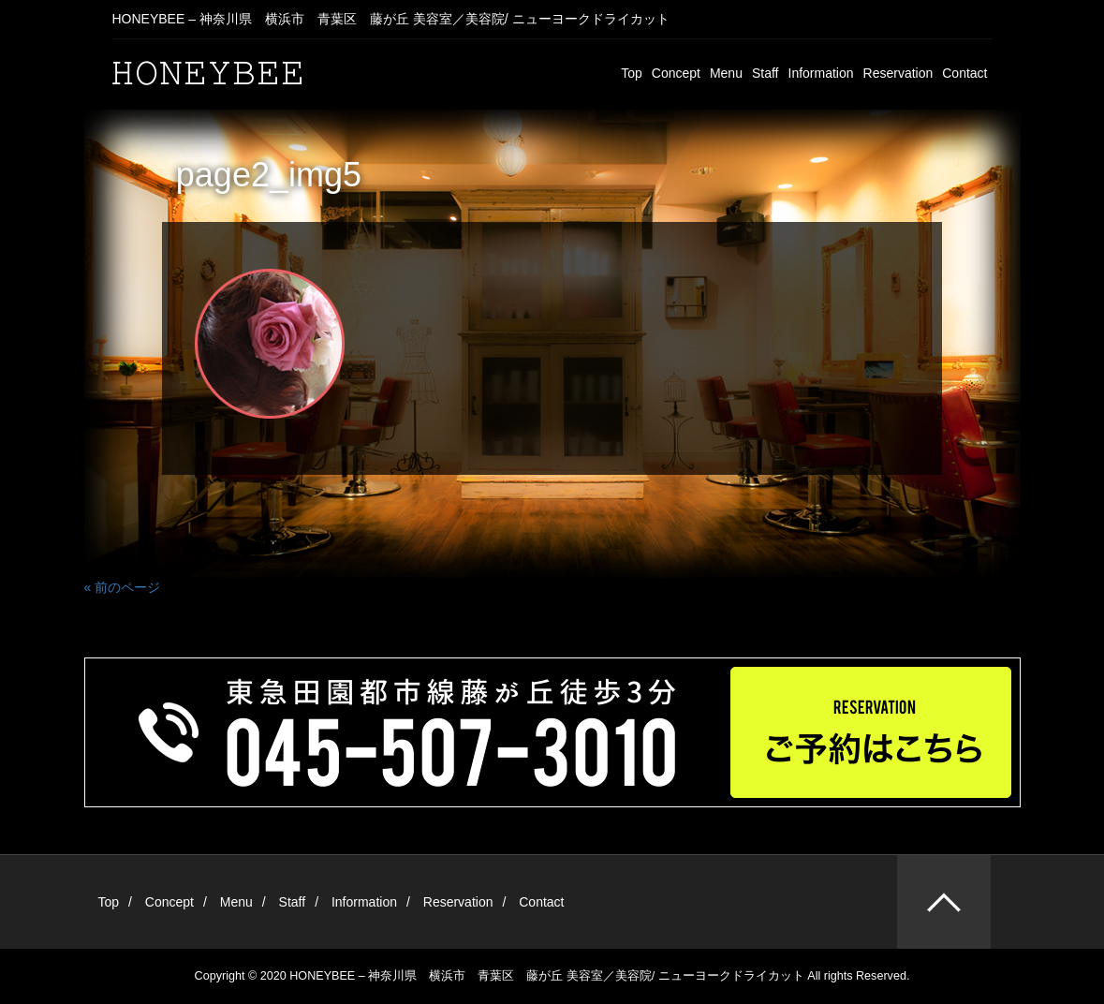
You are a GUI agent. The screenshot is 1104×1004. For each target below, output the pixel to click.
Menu (726, 73)
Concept (676, 73)
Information (821, 73)
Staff (765, 73)
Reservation (898, 73)
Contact (964, 73)
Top (631, 73)
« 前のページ (122, 587)
